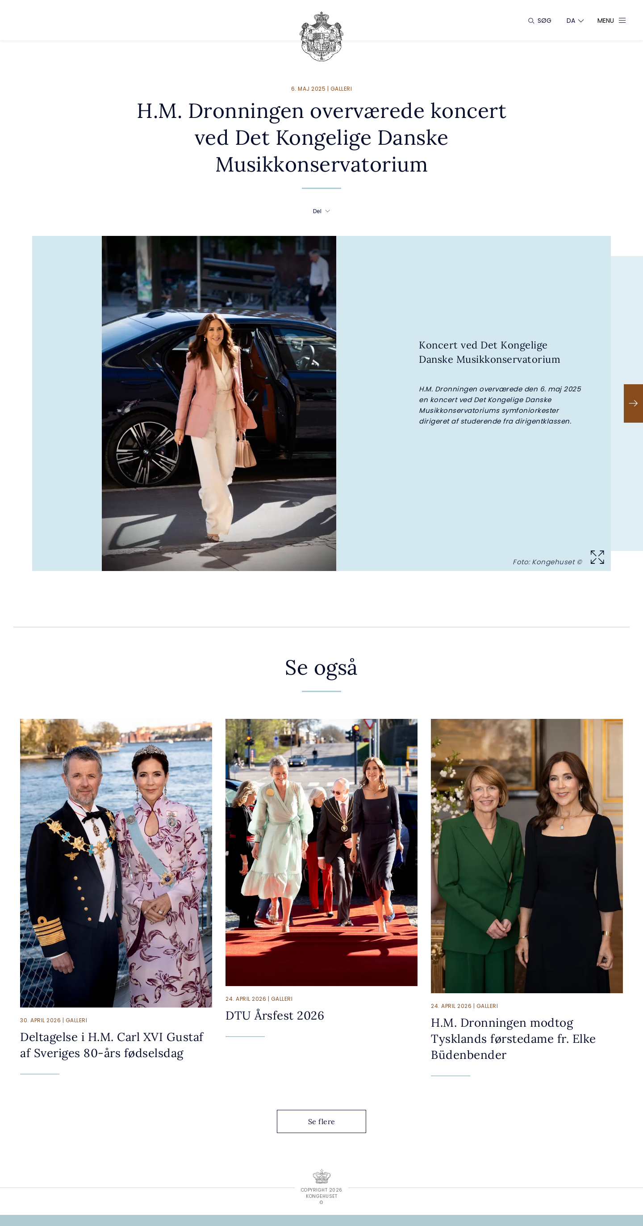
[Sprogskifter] (571, 20)
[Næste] (633, 403)
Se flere (328, 1121)
